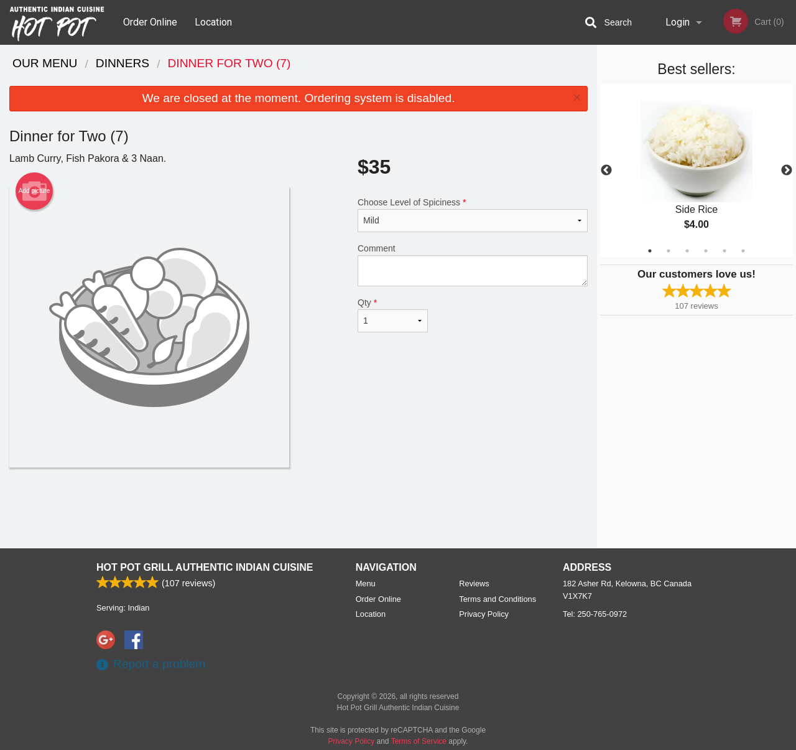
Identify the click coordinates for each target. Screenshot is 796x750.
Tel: (595, 614)
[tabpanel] (696, 170)
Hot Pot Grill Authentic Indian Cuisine (204, 567)
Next (786, 170)
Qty (393, 315)
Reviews (474, 583)
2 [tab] (668, 251)
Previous (606, 170)
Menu (366, 583)
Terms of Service (419, 741)
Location (213, 22)
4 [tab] (706, 251)
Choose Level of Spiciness (473, 214)
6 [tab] (743, 251)
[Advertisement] (298, 508)
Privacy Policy (484, 614)
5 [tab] (724, 251)
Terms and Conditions (497, 599)
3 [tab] (687, 251)
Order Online (150, 22)
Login (677, 22)
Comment (473, 264)
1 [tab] (650, 251)
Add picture (34, 191)
